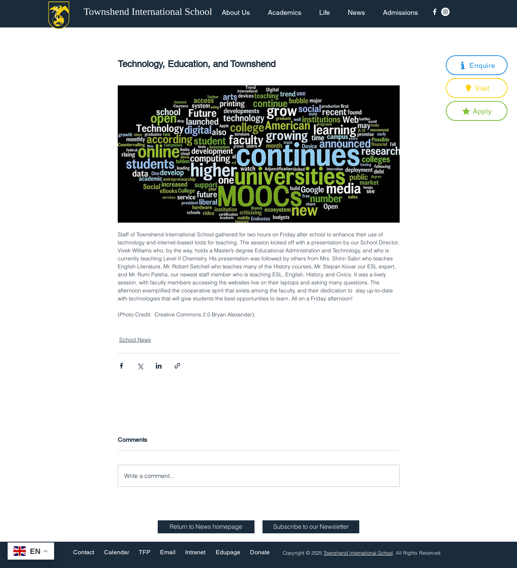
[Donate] (260, 552)
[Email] (168, 552)
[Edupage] (228, 552)
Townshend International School (358, 553)
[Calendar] (116, 552)
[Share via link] (177, 365)
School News (135, 339)
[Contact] (83, 552)
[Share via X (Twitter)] (140, 365)
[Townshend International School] (149, 12)
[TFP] (144, 552)
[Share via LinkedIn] (158, 365)
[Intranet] (195, 552)
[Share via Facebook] (121, 365)
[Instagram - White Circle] (445, 12)
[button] (476, 65)
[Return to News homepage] (206, 526)
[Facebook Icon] (435, 12)
